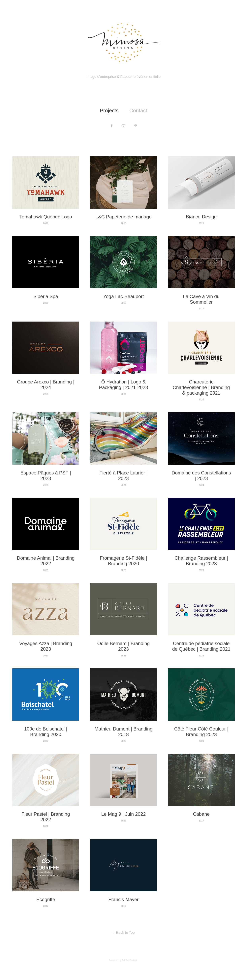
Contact (138, 110)
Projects (109, 110)
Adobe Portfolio (130, 960)
